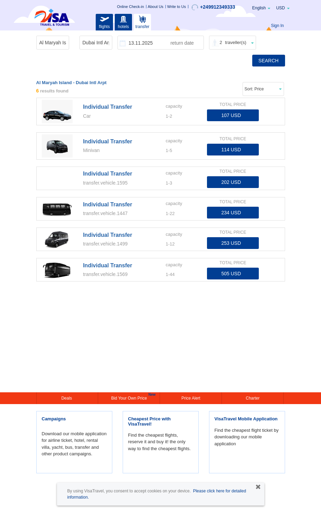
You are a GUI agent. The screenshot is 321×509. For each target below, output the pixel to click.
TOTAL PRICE (232, 104)
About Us (155, 7)
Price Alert (190, 398)
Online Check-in (130, 7)
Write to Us (176, 7)
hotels (123, 21)
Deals (67, 398)
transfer (142, 21)
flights (104, 21)
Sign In (277, 25)
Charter (252, 398)
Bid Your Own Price (130, 397)
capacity (174, 106)
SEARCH (268, 60)
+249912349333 (213, 7)
